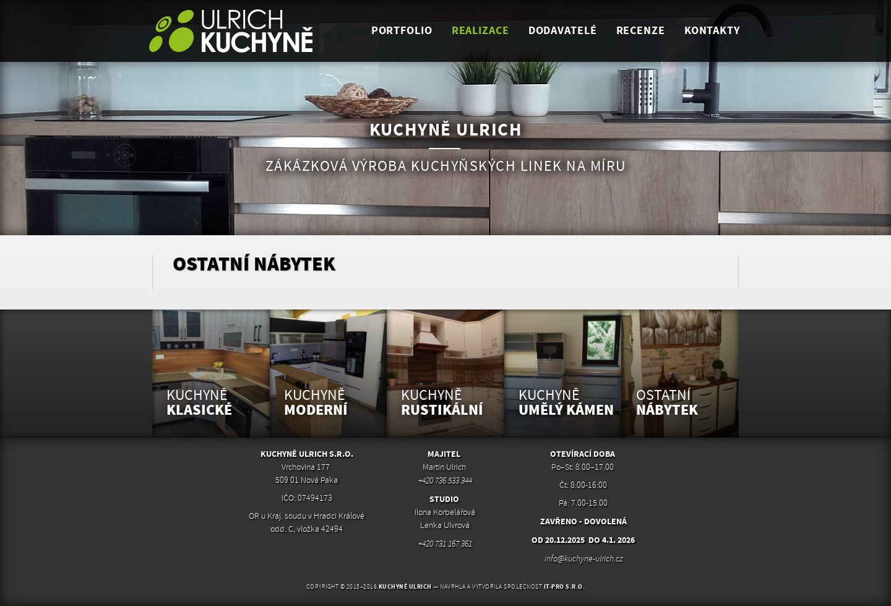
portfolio (402, 30)
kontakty (712, 30)
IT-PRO (564, 586)
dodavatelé (562, 30)
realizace (480, 30)
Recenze (640, 30)
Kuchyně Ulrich (405, 586)
